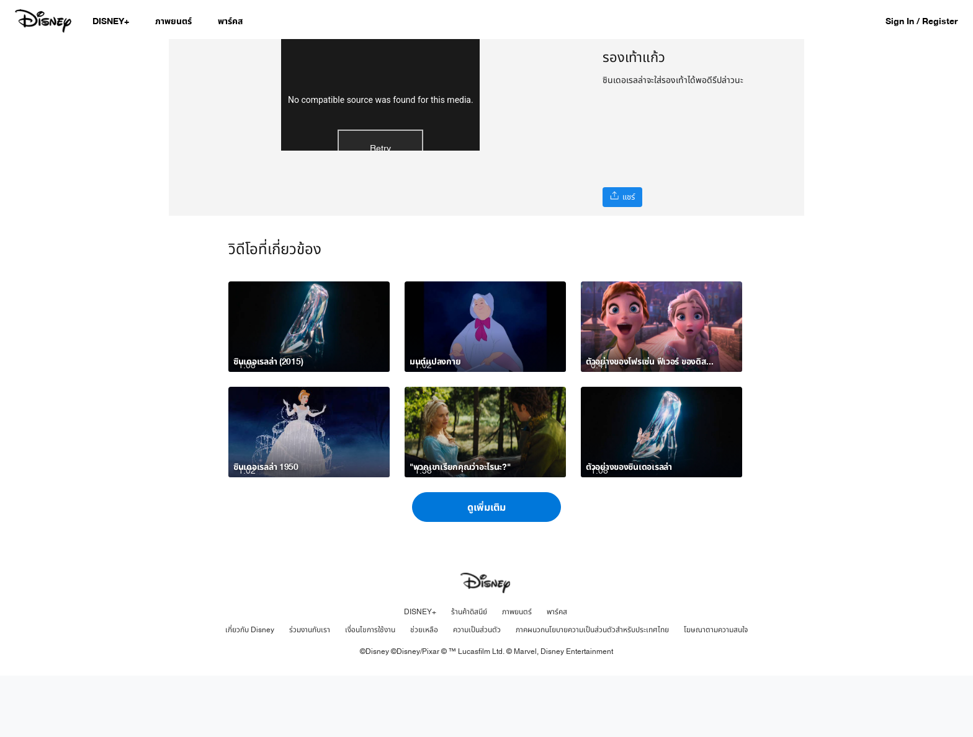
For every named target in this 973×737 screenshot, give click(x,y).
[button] (927, 20)
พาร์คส (557, 673)
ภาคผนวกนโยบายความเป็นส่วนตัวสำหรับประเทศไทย (592, 691)
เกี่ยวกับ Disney (249, 691)
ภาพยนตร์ (517, 673)
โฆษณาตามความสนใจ (716, 691)
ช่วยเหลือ (424, 691)
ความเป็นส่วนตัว (477, 691)
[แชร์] (622, 197)
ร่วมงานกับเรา (309, 691)
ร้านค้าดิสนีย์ (469, 673)
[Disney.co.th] (44, 21)
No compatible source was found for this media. (380, 162)
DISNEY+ (420, 673)
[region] (381, 158)
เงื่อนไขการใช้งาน (370, 691)
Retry (380, 211)
